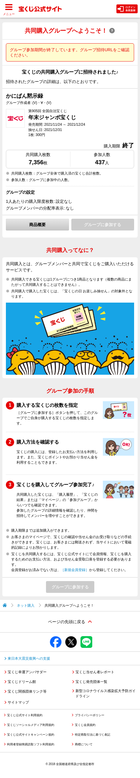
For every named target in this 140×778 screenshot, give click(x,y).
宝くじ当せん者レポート (94, 672)
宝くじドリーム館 (22, 682)
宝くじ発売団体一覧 (91, 682)
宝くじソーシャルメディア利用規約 (30, 724)
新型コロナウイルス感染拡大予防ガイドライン (105, 693)
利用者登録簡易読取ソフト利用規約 (30, 744)
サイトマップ (18, 702)
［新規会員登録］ (75, 570)
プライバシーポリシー (89, 715)
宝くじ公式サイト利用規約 (24, 715)
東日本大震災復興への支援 (29, 658)
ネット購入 (25, 605)
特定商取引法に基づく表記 (92, 734)
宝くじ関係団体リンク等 (27, 691)
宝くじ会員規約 (85, 724)
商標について (84, 744)
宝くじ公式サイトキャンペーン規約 (30, 734)
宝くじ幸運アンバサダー (27, 672)
